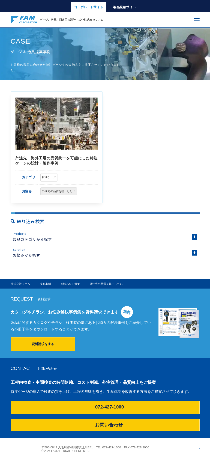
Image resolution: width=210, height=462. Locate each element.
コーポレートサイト (88, 7)
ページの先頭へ (197, 447)
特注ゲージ (49, 177)
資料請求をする (43, 344)
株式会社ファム (24, 449)
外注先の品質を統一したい (58, 191)
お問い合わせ (105, 424)
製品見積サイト (124, 7)
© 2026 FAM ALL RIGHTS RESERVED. (66, 451)
